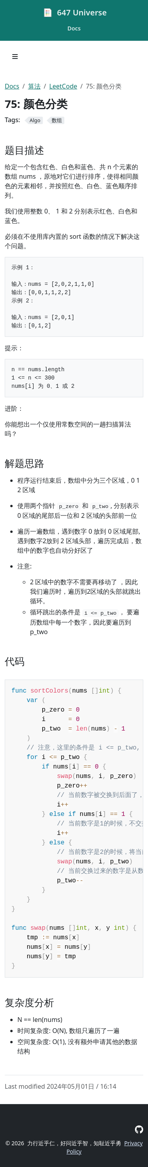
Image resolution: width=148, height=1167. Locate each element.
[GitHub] (139, 1129)
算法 (34, 86)
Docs (12, 86)
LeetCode (63, 86)
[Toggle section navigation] (15, 56)
